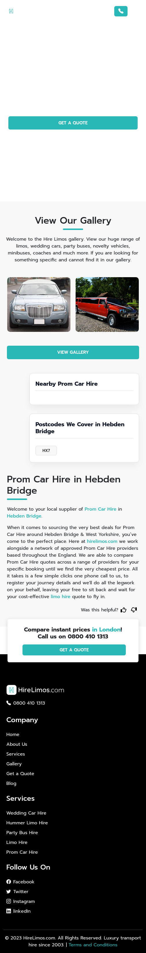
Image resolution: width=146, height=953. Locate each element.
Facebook (20, 881)
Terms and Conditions (93, 944)
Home (12, 734)
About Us (16, 744)
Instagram (20, 901)
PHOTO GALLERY (73, 139)
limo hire (60, 596)
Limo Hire (16, 842)
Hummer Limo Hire (27, 822)
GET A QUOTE (72, 123)
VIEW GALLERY (73, 352)
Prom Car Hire (100, 509)
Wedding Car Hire (26, 813)
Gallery (14, 763)
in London (106, 629)
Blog (11, 783)
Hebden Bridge (24, 516)
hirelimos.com (102, 541)
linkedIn (18, 911)
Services (15, 754)
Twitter (17, 891)
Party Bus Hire (22, 832)
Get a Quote (20, 773)
